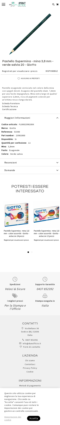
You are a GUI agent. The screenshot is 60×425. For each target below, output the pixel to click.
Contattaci (30, 364)
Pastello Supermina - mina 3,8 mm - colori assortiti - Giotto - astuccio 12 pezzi (46, 233)
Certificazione (9, 109)
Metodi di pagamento (30, 385)
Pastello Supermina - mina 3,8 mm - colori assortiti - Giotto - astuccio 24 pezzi (16, 233)
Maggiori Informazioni (17, 117)
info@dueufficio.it (32, 343)
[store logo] (17, 4)
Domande (9, 170)
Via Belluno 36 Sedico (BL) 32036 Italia (30, 331)
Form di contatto (31, 347)
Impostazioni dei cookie (12, 418)
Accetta (33, 418)
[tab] (30, 117)
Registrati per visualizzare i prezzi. (20, 71)
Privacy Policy (30, 368)
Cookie (30, 371)
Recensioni (10, 162)
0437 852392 (31, 340)
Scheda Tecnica (10, 106)
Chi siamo (30, 360)
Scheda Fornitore (11, 103)
